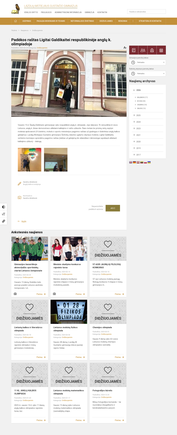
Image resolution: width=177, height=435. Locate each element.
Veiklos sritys (31, 12)
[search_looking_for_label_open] (163, 11)
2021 (138, 135)
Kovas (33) (141, 101)
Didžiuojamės (37, 30)
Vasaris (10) (142, 105)
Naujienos (25, 30)
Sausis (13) (141, 108)
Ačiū (113, 208)
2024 (138, 122)
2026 (138, 90)
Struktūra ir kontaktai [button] (150, 21)
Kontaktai (102, 12)
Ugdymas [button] (26, 21)
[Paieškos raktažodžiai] (146, 11)
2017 (138, 155)
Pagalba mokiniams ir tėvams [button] (51, 21)
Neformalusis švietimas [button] (82, 21)
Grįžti (23, 221)
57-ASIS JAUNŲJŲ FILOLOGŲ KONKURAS (107, 266)
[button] (148, 5)
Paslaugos (46, 12)
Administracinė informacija (68, 12)
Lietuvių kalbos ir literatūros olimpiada (28, 329)
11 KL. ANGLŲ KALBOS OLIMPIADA (25, 392)
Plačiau (40, 294)
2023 (138, 128)
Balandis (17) (142, 97)
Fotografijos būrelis (102, 390)
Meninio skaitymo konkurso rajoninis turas (67, 266)
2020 (138, 142)
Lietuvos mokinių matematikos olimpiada (68, 392)
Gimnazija (89, 12)
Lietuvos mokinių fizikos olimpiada (65, 329)
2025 (138, 115)
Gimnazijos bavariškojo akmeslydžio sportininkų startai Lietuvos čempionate (28, 267)
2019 (138, 148)
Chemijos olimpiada (102, 327)
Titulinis (14, 30)
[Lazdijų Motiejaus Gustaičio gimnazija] (17, 8)
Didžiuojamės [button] (106, 21)
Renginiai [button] (122, 21)
